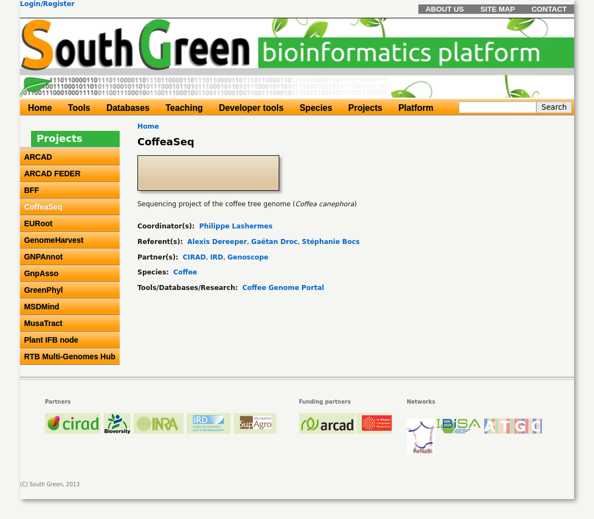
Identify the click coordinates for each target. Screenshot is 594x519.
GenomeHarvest (53, 240)
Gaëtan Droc (274, 242)
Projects (366, 108)
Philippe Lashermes (235, 226)
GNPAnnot (43, 256)
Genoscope (247, 257)
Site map (497, 9)
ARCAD (38, 156)
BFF (31, 190)
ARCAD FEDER (52, 173)
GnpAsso (41, 273)
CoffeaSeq (43, 206)
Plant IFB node (51, 339)
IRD (216, 257)
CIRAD (194, 257)
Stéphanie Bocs (331, 242)
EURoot (38, 223)
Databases (128, 108)
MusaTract (43, 323)
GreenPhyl (43, 290)
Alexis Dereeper (217, 242)
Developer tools (251, 108)
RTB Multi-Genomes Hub (69, 356)
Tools (79, 108)
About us (445, 9)
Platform (415, 108)
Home (148, 126)
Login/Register (47, 4)
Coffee (185, 272)
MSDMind (41, 306)
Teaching (184, 108)
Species (316, 108)
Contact (548, 9)
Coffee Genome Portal (283, 288)
